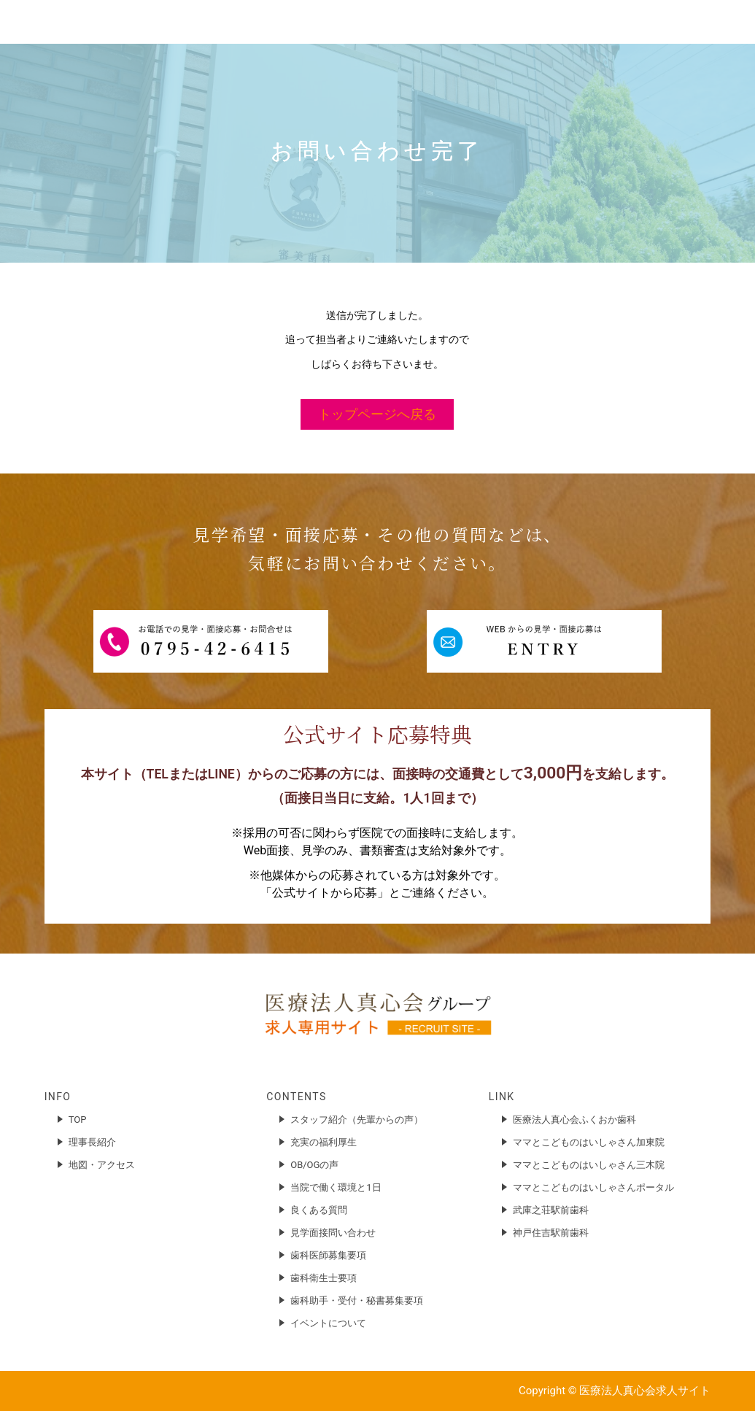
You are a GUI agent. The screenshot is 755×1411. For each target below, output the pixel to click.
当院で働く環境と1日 (335, 1187)
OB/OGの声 (314, 1164)
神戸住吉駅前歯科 (551, 1232)
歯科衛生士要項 (323, 1277)
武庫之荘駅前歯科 (551, 1210)
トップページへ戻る (377, 414)
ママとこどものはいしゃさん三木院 (589, 1164)
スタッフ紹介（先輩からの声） (356, 1119)
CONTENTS (296, 1096)
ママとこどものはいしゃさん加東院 (589, 1142)
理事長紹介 (92, 1142)
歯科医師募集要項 (328, 1255)
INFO (57, 1096)
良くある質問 (318, 1210)
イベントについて (328, 1323)
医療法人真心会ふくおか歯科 (574, 1119)
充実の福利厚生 (323, 1142)
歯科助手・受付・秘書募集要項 (356, 1300)
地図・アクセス (102, 1164)
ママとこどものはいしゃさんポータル (593, 1187)
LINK (502, 1096)
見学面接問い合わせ (333, 1232)
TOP (78, 1119)
